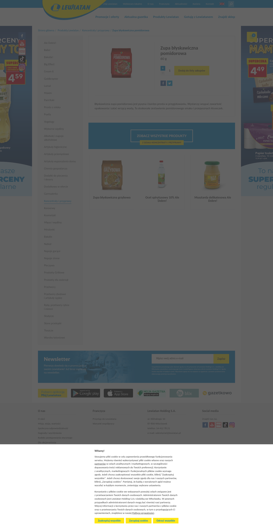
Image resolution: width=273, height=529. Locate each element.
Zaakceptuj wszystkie (109, 520)
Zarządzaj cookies (138, 520)
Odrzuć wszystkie (166, 520)
